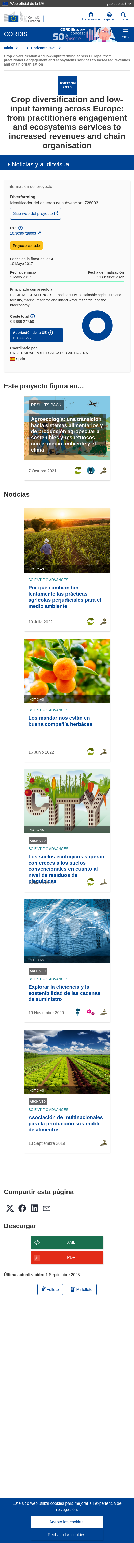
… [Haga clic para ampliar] (22, 48)
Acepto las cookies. (67, 1522)
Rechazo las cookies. (67, 1535)
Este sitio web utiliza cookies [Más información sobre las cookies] (38, 1503)
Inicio (8, 48)
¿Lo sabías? (119, 3)
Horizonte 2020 (44, 48)
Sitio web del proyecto (37, 213)
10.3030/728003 (23, 233)
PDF (71, 1257)
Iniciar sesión (91, 16)
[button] (109, 16)
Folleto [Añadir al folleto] (50, 1289)
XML (71, 1242)
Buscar (123, 16)
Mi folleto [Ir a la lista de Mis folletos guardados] (81, 1289)
